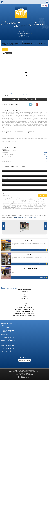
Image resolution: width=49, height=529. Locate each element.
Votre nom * (4, 169)
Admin (27, 371)
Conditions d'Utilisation (31, 208)
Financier (14, 150)
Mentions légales (15, 371)
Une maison (37, 43)
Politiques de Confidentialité (20, 208)
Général (4, 150)
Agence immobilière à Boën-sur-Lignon (10, 43)
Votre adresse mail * (6, 173)
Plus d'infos (43, 250)
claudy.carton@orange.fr (10, 350)
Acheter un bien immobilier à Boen (26, 43)
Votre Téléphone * (5, 178)
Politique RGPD (38, 371)
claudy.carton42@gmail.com (23, 33)
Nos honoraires (21, 371)
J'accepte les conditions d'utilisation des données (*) (13, 193)
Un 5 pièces (43, 43)
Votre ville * (4, 183)
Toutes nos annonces (32, 371)
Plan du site (10, 371)
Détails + (9, 150)
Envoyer (42, 195)
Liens (25, 371)
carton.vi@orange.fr (10, 339)
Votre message (5, 188)
